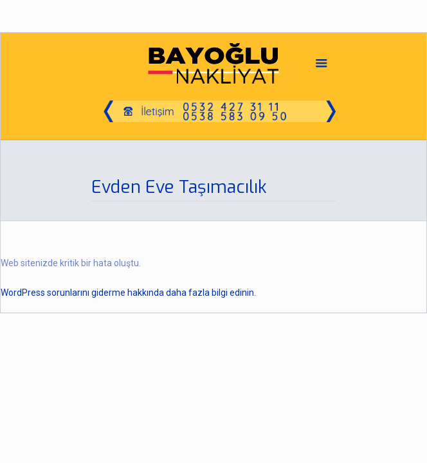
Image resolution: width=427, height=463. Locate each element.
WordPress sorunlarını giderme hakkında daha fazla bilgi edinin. (128, 292)
